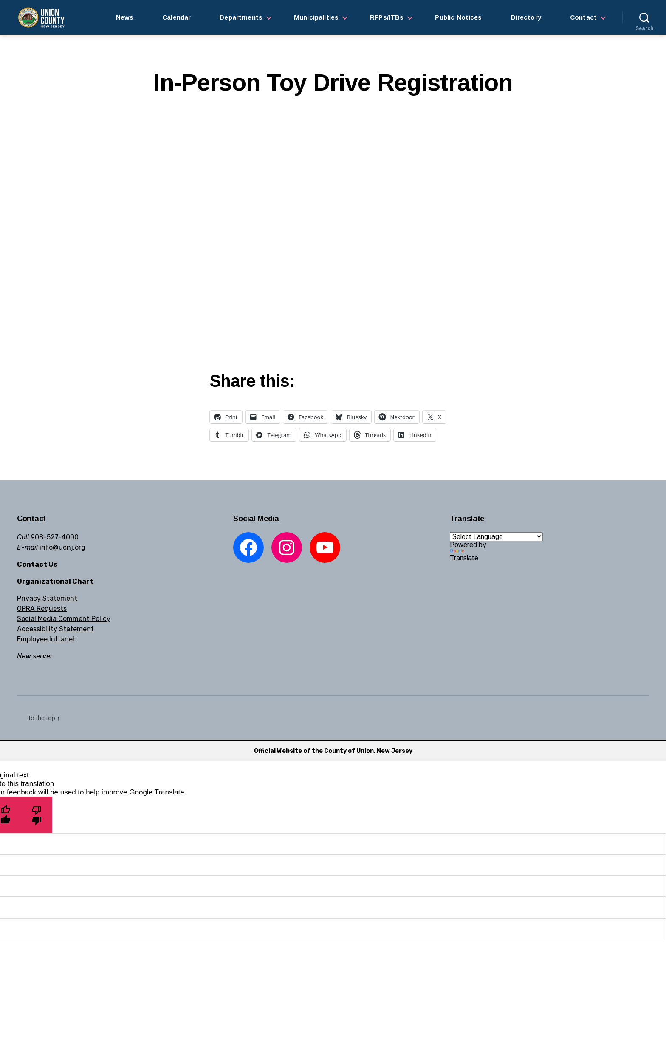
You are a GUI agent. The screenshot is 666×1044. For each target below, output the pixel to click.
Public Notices (458, 17)
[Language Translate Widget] (496, 536)
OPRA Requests (42, 608)
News (125, 17)
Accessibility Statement (55, 629)
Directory (526, 17)
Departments (241, 17)
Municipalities (316, 17)
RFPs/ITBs (387, 17)
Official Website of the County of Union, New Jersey (333, 751)
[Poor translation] (36, 815)
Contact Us (37, 564)
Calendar (176, 17)
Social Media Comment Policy (63, 619)
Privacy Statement (47, 598)
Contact (583, 17)
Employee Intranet (46, 639)
